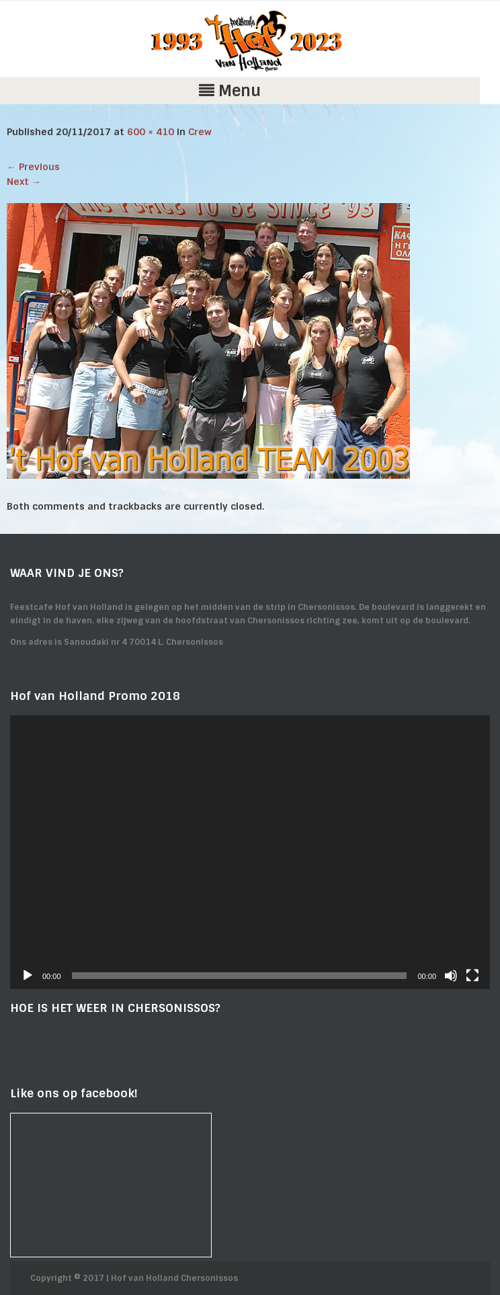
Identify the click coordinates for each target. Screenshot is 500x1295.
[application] (250, 852)
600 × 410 (150, 132)
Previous (33, 167)
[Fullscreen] (472, 975)
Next (24, 181)
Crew (200, 132)
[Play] (27, 975)
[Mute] (451, 975)
